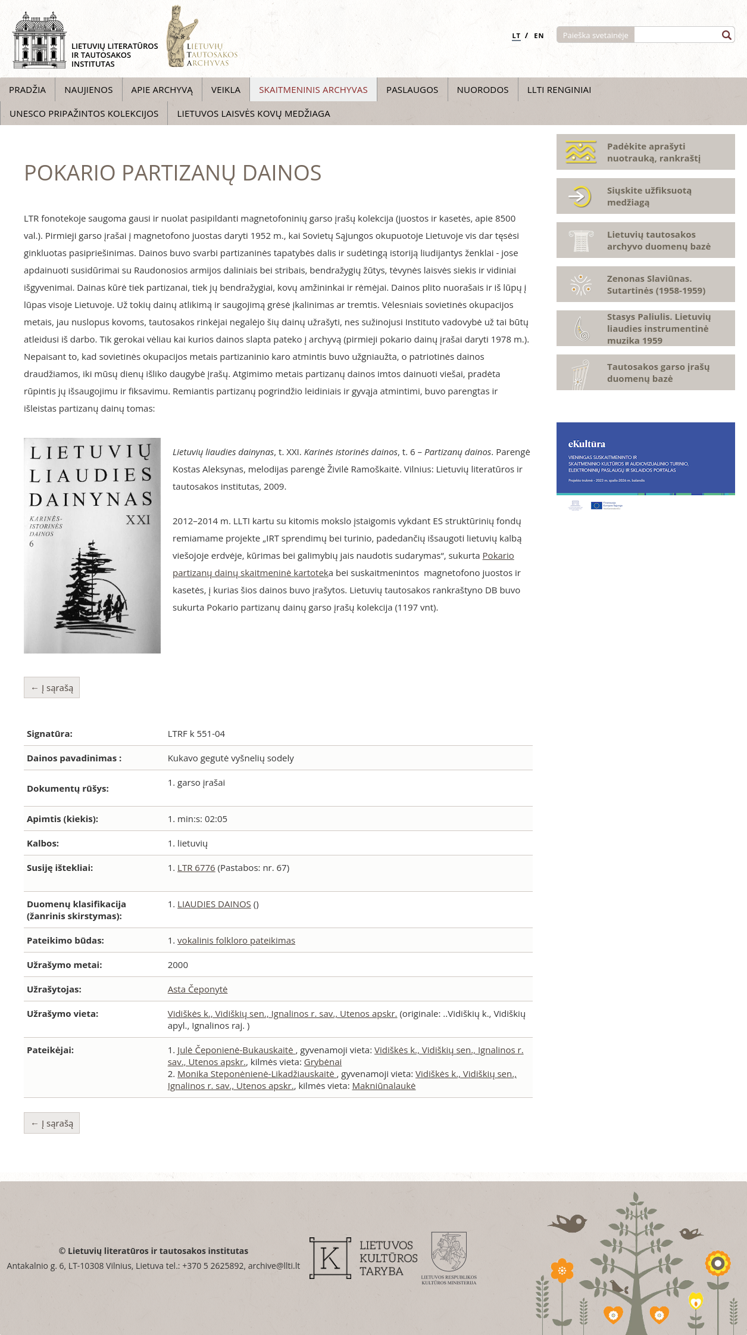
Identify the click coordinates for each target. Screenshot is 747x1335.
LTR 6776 (196, 867)
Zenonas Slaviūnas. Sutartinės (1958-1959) (656, 284)
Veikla (225, 89)
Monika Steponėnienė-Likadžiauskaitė (256, 1073)
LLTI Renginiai (559, 89)
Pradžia (27, 89)
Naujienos (88, 89)
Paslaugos (412, 89)
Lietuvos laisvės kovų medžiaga (253, 113)
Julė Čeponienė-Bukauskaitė (236, 1050)
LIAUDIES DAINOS (214, 904)
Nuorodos (483, 89)
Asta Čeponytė (198, 989)
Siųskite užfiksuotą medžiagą (649, 196)
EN (539, 35)
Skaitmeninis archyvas (313, 89)
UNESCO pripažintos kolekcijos (84, 113)
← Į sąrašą (51, 687)
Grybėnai (323, 1062)
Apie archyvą (162, 89)
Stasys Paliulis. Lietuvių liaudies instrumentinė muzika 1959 (659, 328)
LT (516, 35)
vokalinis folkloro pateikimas (236, 940)
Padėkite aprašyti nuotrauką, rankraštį (654, 152)
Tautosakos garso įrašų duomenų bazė (658, 372)
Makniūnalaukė (383, 1085)
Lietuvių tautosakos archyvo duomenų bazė (659, 240)
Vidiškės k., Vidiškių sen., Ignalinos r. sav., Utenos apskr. (283, 1013)
